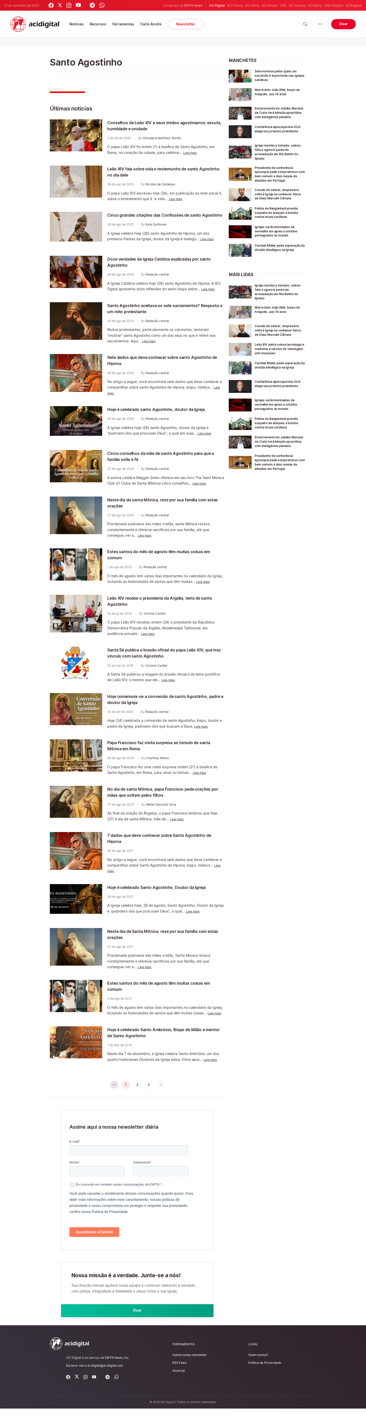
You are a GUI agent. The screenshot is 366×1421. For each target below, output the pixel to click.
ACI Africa (252, 5)
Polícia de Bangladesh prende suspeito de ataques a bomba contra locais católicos (280, 225)
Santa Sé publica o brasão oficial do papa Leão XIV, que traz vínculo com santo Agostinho (162, 657)
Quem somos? (258, 1367)
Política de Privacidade (264, 1375)
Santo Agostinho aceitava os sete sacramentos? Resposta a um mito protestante (165, 311)
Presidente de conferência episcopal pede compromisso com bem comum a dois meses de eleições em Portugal (277, 179)
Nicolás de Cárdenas (160, 184)
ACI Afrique (270, 5)
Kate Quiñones (156, 230)
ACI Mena (315, 5)
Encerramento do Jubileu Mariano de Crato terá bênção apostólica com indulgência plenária (276, 114)
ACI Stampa (297, 5)
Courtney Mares (157, 763)
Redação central (157, 277)
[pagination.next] (164, 1093)
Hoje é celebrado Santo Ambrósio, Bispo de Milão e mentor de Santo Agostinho (159, 1039)
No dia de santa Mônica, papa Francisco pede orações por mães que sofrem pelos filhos (161, 796)
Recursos (98, 24)
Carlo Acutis (151, 24)
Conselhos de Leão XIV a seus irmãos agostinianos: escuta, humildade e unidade (158, 125)
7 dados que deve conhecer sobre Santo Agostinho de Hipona (156, 843)
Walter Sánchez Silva (161, 809)
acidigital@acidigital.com (105, 1378)
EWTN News (193, 5)
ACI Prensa (235, 5)
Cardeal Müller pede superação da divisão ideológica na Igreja (273, 264)
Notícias (76, 24)
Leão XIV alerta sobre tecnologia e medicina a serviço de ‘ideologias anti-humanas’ (278, 369)
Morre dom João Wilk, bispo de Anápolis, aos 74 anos (278, 91)
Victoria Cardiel (154, 618)
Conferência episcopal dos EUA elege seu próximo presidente (277, 134)
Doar (343, 24)
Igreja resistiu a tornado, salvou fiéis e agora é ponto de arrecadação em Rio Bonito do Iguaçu (278, 155)
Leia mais (191, 152)
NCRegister (354, 5)
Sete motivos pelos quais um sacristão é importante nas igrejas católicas (279, 75)
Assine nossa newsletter (189, 1367)
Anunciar (178, 1383)
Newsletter (185, 24)
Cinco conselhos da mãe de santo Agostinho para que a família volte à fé (160, 461)
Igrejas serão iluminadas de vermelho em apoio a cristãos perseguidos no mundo (280, 246)
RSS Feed (179, 1375)
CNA (283, 5)
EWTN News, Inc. (117, 1370)
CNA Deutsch (333, 5)
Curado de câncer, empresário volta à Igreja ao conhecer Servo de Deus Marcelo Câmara (278, 203)
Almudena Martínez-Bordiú (162, 138)
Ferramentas (123, 24)
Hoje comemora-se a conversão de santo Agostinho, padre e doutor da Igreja (156, 704)
